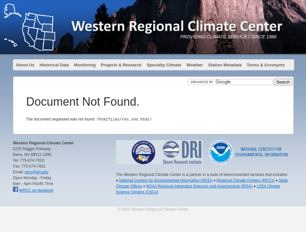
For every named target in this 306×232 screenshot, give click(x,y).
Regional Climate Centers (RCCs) (245, 180)
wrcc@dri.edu (37, 171)
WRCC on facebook (36, 190)
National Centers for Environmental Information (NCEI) (165, 180)
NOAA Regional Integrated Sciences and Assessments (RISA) (199, 186)
